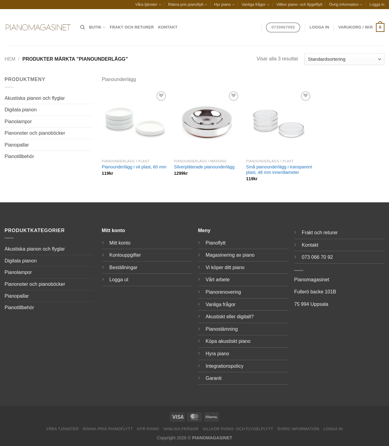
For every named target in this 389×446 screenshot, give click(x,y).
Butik (97, 27)
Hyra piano (217, 353)
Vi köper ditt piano (224, 267)
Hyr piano (224, 5)
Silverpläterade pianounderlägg (204, 166)
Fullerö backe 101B (315, 291)
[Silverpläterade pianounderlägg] (207, 123)
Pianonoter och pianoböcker (35, 133)
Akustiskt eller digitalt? (229, 316)
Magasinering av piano (229, 255)
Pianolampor (18, 121)
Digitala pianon (21, 109)
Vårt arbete (217, 279)
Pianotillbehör (19, 156)
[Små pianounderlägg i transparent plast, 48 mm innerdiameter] (279, 123)
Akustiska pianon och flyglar (35, 98)
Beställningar (123, 267)
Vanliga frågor (256, 5)
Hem (10, 59)
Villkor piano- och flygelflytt (299, 4)
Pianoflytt (215, 242)
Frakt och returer (132, 27)
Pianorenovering (223, 292)
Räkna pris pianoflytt (187, 5)
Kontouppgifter (125, 255)
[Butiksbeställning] (344, 59)
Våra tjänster (148, 5)
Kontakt (167, 27)
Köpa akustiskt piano (227, 341)
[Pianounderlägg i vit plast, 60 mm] (135, 123)
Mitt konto (119, 242)
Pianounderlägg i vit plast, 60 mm (134, 166)
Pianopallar (17, 144)
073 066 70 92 (317, 257)
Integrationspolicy (224, 366)
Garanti (213, 378)
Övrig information (346, 5)
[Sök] (82, 27)
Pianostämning (221, 329)
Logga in (377, 4)
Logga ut (118, 279)
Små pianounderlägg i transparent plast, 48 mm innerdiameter (279, 169)
